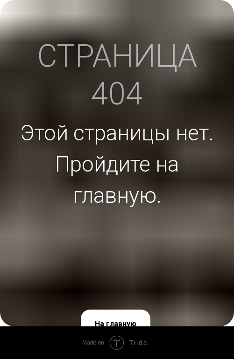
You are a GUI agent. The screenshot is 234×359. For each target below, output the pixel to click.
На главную (115, 323)
